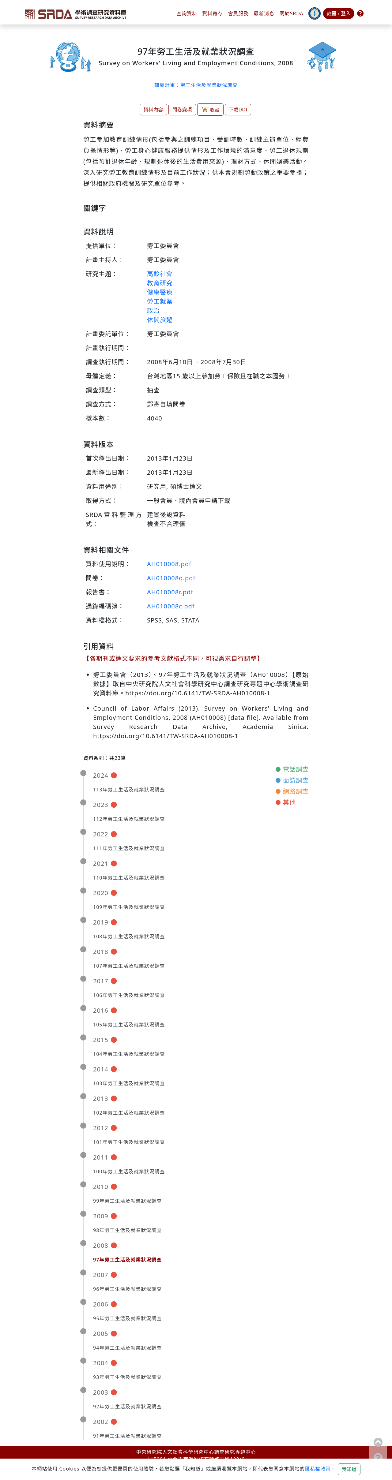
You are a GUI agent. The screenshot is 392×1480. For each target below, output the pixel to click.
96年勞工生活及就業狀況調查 (127, 1289)
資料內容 (153, 109)
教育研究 (160, 283)
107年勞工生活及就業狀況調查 (129, 965)
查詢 (186, 13)
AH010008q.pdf (171, 578)
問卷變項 (182, 109)
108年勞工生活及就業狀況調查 (129, 936)
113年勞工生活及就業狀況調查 (129, 789)
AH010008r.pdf (170, 592)
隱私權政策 (318, 1468)
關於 (291, 13)
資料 (212, 13)
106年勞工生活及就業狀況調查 (129, 995)
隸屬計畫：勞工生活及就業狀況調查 (196, 85)
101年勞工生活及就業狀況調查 (129, 1142)
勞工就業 (160, 301)
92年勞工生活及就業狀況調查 (127, 1406)
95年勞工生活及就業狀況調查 (127, 1318)
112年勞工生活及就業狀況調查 (129, 819)
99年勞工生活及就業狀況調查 (127, 1201)
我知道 (349, 1469)
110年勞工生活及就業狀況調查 (129, 877)
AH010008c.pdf (171, 606)
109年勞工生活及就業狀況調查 (129, 907)
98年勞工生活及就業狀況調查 (127, 1230)
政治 (153, 310)
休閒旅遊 (160, 320)
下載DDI (238, 109)
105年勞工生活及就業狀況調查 (129, 1024)
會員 (238, 13)
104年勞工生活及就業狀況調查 (129, 1054)
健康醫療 (160, 292)
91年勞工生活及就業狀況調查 (127, 1436)
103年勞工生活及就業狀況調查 (129, 1083)
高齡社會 (160, 274)
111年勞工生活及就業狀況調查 (129, 848)
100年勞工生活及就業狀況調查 (129, 1171)
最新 (264, 13)
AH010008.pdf (169, 564)
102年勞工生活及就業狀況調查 (129, 1112)
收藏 (210, 109)
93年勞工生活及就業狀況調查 (127, 1377)
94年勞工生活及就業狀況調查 (127, 1347)
